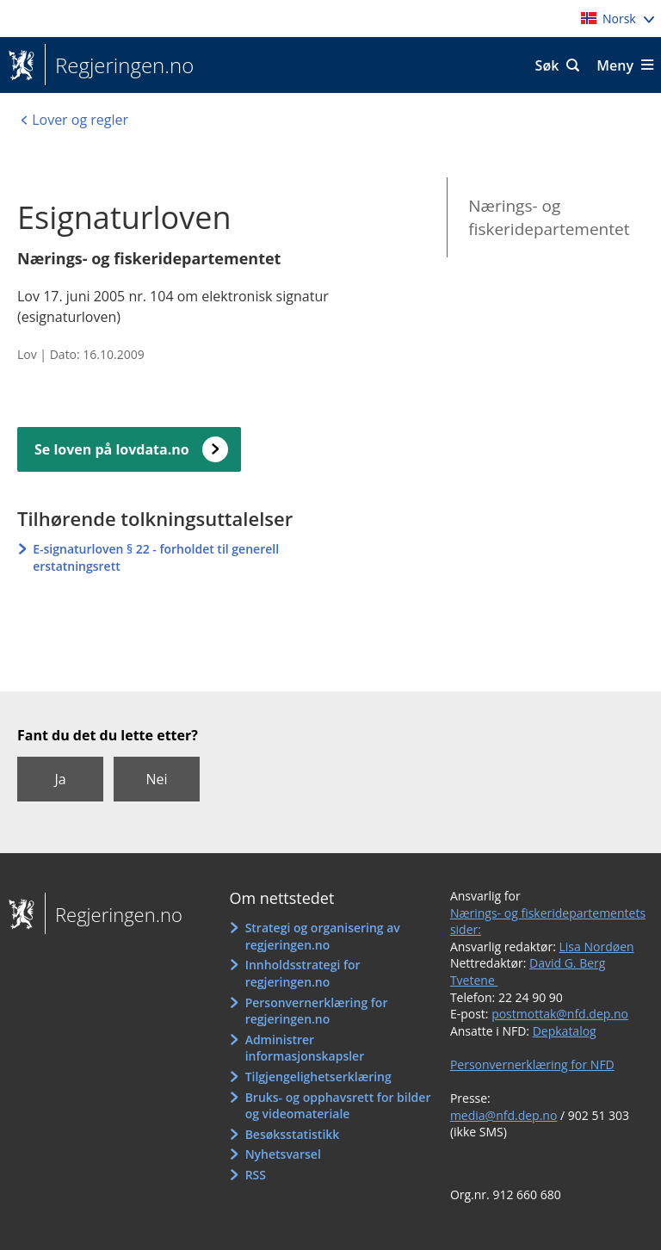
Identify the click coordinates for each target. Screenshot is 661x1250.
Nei (156, 779)
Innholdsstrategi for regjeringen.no (303, 973)
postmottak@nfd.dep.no (559, 1014)
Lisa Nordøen (596, 946)
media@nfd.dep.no (503, 1115)
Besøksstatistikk (292, 1134)
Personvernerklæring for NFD (532, 1064)
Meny (614, 65)
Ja (59, 779)
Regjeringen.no (119, 65)
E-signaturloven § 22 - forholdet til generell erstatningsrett (156, 557)
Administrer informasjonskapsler (305, 1048)
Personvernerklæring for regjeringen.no (316, 1011)
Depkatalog (564, 1031)
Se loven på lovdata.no (111, 449)
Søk (547, 65)
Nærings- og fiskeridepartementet (548, 217)
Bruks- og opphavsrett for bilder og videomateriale (338, 1106)
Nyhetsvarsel (283, 1154)
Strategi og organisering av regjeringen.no (322, 936)
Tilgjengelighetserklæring (318, 1076)
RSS (255, 1174)
